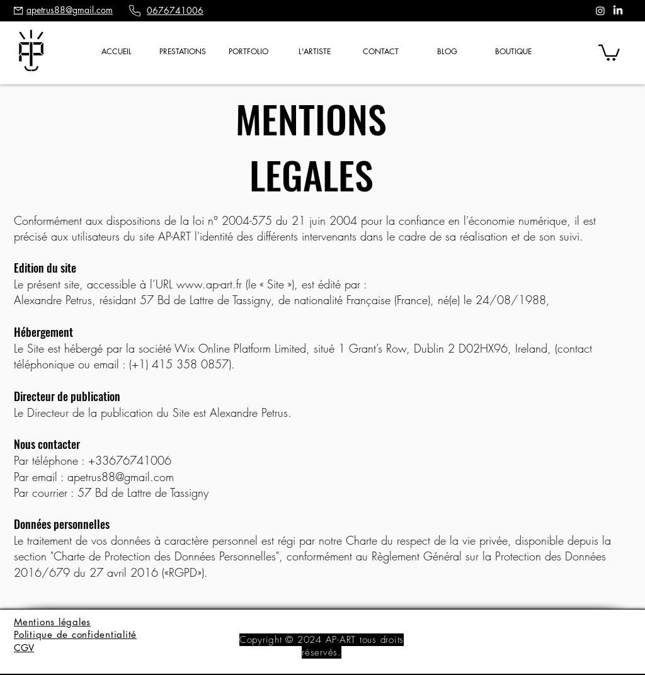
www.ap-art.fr (209, 284)
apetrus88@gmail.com (120, 476)
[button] (182, 52)
